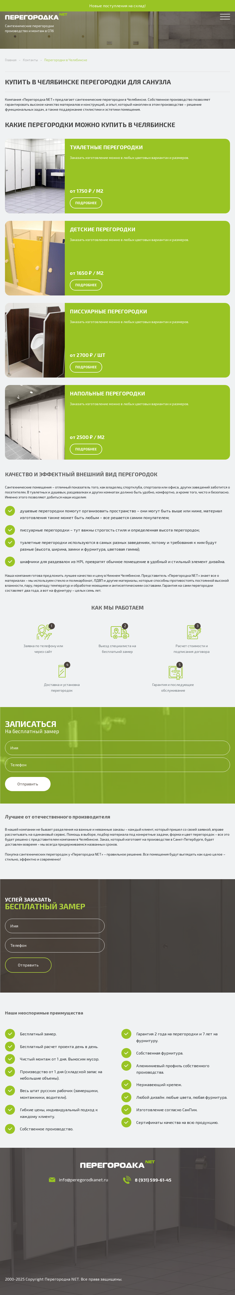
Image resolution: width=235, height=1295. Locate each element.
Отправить (27, 783)
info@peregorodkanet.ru (83, 1179)
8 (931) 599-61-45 (153, 1179)
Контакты (30, 60)
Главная (10, 60)
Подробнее (86, 203)
